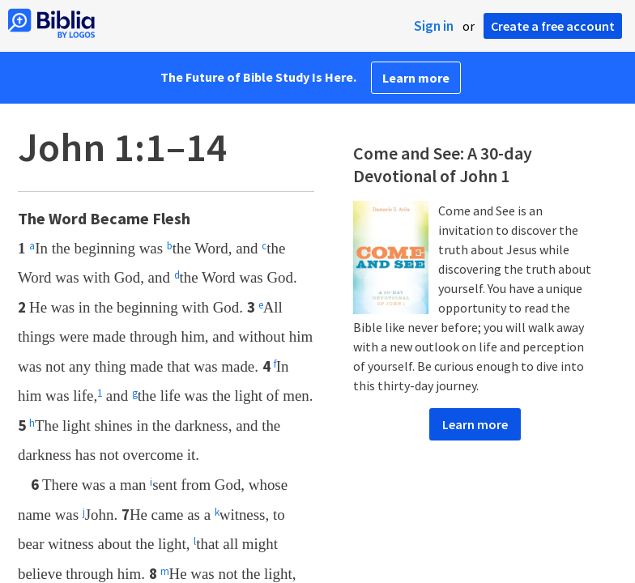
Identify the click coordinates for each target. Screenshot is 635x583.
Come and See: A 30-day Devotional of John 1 (442, 164)
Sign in (434, 26)
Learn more (416, 78)
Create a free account (553, 26)
